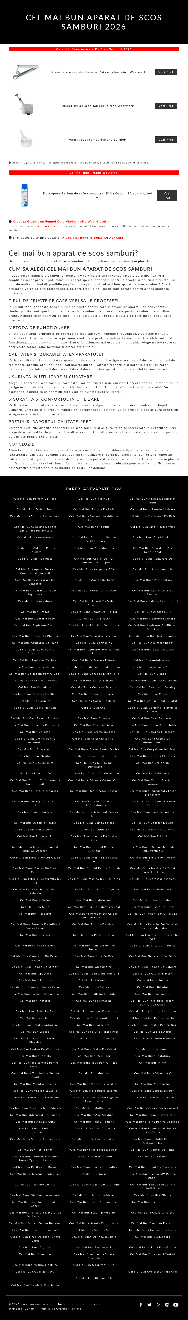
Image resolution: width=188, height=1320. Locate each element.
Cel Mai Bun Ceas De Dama (94, 725)
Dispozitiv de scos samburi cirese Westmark (98, 105)
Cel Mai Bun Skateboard (152, 1236)
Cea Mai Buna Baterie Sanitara (152, 509)
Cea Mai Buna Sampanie (152, 993)
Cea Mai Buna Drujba (35, 756)
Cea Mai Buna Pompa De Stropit (35, 966)
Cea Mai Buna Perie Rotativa (94, 934)
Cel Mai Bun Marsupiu (94, 1055)
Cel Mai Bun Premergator (94, 1156)
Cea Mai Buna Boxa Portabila (152, 649)
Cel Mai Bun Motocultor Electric (94, 1090)
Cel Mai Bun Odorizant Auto (94, 1264)
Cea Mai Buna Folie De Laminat (35, 1229)
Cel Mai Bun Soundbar (35, 1254)
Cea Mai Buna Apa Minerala (94, 547)
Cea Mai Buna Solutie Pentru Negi (153, 1024)
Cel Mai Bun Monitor (94, 1073)
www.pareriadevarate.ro (38, 1304)
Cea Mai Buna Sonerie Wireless (153, 1038)
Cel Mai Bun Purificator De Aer (35, 1167)
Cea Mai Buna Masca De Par (35, 829)
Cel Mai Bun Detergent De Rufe (153, 516)
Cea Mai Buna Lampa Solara (94, 822)
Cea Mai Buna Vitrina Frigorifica (94, 1083)
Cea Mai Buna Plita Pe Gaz (94, 956)
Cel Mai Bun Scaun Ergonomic (94, 1212)
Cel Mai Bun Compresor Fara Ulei (152, 1271)
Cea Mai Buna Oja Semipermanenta (35, 1195)
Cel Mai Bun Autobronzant (152, 660)
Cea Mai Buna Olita (35, 906)
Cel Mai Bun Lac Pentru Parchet (152, 1018)
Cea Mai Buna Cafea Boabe (35, 666)
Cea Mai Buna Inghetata (35, 812)
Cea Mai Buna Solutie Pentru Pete (94, 1031)
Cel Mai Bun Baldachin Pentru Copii (35, 673)
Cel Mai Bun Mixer (152, 1062)
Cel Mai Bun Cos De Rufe (35, 762)
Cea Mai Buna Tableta (35, 1055)
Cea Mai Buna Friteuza (152, 773)
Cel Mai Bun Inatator (35, 1000)
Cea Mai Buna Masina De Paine (153, 829)
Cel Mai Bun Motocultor (152, 1083)
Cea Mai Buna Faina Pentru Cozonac (152, 1121)
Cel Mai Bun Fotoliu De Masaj (94, 924)
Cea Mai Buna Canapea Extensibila (94, 673)
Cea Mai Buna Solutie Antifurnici (94, 1018)
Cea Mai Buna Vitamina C (152, 1073)
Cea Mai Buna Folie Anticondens (94, 1201)
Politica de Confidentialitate (60, 1308)
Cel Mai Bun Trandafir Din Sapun (35, 1285)
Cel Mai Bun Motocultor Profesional (35, 1097)
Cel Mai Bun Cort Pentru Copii (94, 756)
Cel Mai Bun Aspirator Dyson (35, 625)
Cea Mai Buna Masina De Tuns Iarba (94, 878)
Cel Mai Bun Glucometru (94, 966)
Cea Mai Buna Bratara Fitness (94, 660)
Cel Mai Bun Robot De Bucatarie (152, 1167)
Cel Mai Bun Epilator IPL (35, 836)
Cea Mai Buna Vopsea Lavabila (35, 1090)
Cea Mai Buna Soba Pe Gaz (35, 1011)
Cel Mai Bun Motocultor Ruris (153, 1097)
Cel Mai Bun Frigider (35, 934)
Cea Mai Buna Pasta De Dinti (152, 906)
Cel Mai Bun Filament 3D (94, 1278)
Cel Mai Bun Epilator (94, 829)
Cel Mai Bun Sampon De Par (35, 1184)
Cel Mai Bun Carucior (35, 700)
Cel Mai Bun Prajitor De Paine (153, 1149)
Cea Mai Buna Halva (152, 1156)
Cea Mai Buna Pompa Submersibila (94, 973)
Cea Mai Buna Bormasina (94, 642)
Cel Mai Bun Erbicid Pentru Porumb (94, 868)
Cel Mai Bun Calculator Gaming (153, 687)
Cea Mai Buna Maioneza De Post (94, 1149)
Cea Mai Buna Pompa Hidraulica (94, 1167)
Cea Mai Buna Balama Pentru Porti (152, 601)
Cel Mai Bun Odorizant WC (35, 1271)
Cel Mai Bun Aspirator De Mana (35, 642)
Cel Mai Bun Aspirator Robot (153, 642)
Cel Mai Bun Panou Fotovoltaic (153, 1114)
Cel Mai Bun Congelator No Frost (153, 749)
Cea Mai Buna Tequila (94, 526)
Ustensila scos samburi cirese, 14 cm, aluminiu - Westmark (97, 72)
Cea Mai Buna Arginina (35, 1247)
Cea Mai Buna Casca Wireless (152, 1212)
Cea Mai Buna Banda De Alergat (94, 611)
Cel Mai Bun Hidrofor (152, 987)
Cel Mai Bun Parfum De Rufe (35, 498)
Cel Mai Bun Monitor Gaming (35, 1083)
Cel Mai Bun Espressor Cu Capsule (94, 889)
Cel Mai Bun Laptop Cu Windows (35, 1049)
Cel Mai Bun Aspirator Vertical (35, 660)
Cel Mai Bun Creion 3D (152, 762)
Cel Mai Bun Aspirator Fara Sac (94, 635)
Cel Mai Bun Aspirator (94, 618)
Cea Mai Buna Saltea (94, 987)
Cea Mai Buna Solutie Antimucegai (35, 516)
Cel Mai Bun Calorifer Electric (94, 694)
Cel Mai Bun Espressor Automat (153, 878)
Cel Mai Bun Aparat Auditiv (153, 569)
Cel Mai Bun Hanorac (94, 980)
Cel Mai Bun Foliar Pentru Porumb (153, 913)
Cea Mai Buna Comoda (94, 718)
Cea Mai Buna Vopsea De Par (153, 1090)
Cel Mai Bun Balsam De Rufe (94, 509)
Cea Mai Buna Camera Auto (153, 666)
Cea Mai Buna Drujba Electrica (152, 756)
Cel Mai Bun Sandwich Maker (94, 1195)
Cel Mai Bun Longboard (153, 1049)
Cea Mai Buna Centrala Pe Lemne (153, 680)
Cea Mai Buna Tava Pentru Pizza (94, 1062)
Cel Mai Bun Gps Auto (35, 973)
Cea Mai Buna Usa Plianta (152, 1195)
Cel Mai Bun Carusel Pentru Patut (152, 700)
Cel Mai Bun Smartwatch (94, 1247)
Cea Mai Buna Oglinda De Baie (94, 1236)
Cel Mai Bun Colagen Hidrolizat (153, 731)
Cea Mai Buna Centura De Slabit (35, 694)
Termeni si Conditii (23, 1308)
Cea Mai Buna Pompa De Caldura (153, 966)
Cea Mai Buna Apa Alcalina (94, 1114)
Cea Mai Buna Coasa (153, 694)
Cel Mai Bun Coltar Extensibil (94, 738)
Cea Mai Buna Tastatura (152, 1055)
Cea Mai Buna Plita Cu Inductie (94, 590)
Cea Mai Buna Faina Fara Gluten (152, 1247)
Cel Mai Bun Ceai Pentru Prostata (35, 718)
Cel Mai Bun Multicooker (94, 1108)
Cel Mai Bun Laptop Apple (153, 1031)
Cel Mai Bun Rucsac (93, 1173)
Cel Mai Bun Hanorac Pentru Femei (35, 987)
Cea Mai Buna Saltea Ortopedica (35, 993)
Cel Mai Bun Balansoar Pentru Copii (94, 666)
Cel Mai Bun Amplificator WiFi (152, 526)
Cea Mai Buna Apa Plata (35, 558)
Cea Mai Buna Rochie (152, 980)
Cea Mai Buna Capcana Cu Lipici (152, 1229)
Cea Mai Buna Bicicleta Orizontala (94, 625)
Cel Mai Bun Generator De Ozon (152, 956)
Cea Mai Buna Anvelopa (35, 601)
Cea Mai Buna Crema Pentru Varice (94, 749)
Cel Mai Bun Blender (153, 673)
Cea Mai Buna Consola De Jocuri (35, 725)
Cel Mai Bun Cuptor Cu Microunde (94, 773)
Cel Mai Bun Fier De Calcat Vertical (94, 906)
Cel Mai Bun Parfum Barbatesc (94, 1139)
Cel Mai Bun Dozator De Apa (153, 822)
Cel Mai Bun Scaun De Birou (152, 1201)
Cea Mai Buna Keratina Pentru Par (35, 1173)
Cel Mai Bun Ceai (93, 707)
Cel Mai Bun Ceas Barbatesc (152, 718)
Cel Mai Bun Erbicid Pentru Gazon (35, 857)
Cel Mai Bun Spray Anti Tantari (152, 1254)
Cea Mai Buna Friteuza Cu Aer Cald (94, 237)
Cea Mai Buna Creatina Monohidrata (35, 1108)
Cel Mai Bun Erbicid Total (35, 509)
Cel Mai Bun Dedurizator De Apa (94, 790)
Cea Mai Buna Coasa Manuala (35, 707)
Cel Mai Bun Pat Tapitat (35, 1149)
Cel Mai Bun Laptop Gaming (94, 1038)
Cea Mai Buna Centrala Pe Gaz (35, 680)
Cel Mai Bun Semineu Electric (152, 1223)
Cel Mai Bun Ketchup (94, 498)
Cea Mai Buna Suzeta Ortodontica (94, 1223)
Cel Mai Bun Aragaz (35, 611)
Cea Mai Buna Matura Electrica (35, 1264)
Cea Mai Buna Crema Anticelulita (153, 725)
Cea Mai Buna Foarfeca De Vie (35, 773)
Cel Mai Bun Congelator (35, 749)
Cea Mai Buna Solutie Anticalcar (152, 1011)
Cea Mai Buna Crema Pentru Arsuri (152, 1108)
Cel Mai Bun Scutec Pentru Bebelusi (35, 1223)
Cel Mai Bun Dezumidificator (35, 822)
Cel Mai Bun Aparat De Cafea (94, 579)
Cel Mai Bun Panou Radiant (94, 1121)
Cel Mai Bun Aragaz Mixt (153, 611)
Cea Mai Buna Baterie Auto (35, 618)
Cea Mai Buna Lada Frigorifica (153, 812)
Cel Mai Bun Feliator (35, 900)
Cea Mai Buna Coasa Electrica (94, 700)
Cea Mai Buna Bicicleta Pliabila (35, 635)
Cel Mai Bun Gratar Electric (153, 973)
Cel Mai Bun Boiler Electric (94, 680)
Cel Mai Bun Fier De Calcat (153, 900)
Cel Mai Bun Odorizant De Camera (35, 1114)
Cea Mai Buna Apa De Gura (35, 1121)
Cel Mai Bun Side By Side (93, 1229)
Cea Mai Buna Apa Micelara (153, 537)
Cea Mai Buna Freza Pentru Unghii (94, 1184)
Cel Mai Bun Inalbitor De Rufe (94, 993)
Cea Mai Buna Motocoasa (152, 889)
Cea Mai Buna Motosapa (94, 900)
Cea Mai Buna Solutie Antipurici (35, 1024)
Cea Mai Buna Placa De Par (35, 945)
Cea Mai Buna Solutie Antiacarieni (35, 1139)
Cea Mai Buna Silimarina (94, 1000)
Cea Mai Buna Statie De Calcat (93, 1049)
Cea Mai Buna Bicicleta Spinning (153, 635)
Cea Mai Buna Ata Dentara (152, 579)
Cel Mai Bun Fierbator (35, 913)
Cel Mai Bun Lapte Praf (94, 1024)
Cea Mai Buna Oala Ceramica (94, 1128)
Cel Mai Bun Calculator (35, 687)
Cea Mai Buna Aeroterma (35, 537)
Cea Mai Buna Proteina (35, 980)
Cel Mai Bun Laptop (35, 1031)
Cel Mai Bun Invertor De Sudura (93, 1011)
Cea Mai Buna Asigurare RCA (94, 569)
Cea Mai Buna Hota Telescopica (35, 790)
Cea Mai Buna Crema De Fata (94, 731)
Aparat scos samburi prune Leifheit (98, 139)
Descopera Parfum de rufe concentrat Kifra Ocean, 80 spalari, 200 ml (97, 195)
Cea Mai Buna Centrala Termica (94, 687)
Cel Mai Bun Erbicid (152, 836)
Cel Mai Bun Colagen (35, 731)
